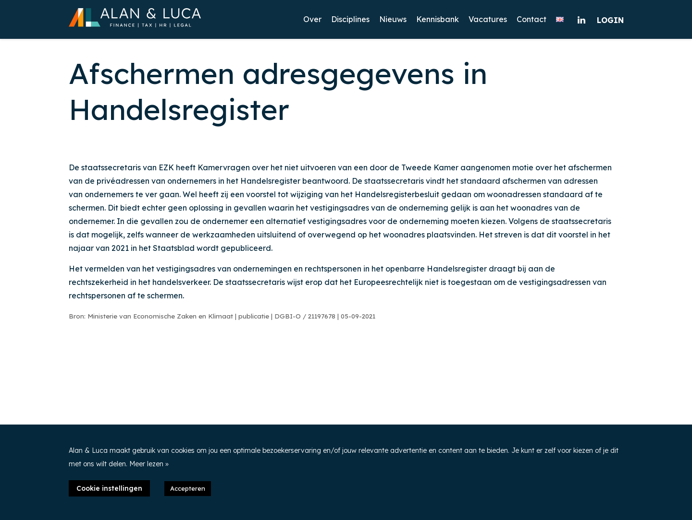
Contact (531, 19)
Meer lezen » (149, 464)
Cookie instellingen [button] (109, 488)
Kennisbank (437, 19)
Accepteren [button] (187, 488)
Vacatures (488, 19)
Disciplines (350, 19)
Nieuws (393, 19)
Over (312, 19)
